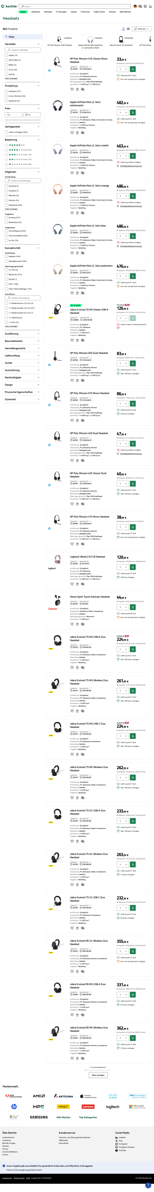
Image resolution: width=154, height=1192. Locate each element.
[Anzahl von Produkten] (120, 79)
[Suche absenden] (9, 60)
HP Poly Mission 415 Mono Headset (89, 526)
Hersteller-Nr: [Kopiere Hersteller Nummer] (85, 78)
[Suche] (77, 6)
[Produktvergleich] (140, 6)
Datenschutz (19, 1188)
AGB (28, 1188)
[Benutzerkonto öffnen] (145, 6)
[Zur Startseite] (9, 10)
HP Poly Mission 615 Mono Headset (89, 403)
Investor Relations (10, 1161)
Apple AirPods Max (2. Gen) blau (88, 235)
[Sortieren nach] (141, 38)
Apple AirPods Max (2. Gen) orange (89, 195)
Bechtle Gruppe (8, 1153)
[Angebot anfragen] (77, 99)
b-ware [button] (75, 315)
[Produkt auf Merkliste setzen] (72, 99)
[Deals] (23, 11)
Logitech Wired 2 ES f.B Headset (87, 566)
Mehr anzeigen (98, 1085)
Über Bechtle (9, 1142)
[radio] (123, 39)
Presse (5, 1158)
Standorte (6, 1150)
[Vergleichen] (82, 99)
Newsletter (63, 1153)
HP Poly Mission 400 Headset (59, 55)
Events (5, 1164)
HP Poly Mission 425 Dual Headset (89, 443)
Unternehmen (8, 1147)
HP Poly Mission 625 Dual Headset (89, 362)
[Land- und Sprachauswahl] (135, 6)
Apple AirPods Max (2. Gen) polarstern (91, 275)
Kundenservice (67, 1142)
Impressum (7, 1188)
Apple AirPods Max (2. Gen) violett (89, 155)
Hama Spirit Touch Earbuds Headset (90, 606)
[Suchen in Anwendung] (24, 190)
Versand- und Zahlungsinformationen (74, 1147)
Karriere (5, 1156)
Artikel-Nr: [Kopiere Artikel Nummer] (74, 78)
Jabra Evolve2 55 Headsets (121, 55)
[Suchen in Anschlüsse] (24, 308)
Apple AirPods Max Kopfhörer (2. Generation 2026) (90, 56)
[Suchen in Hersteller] (24, 60)
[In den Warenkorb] (133, 79)
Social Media (122, 1142)
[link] (49, 21)
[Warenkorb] (150, 6)
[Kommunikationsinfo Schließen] (148, 1185)
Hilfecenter (63, 1150)
